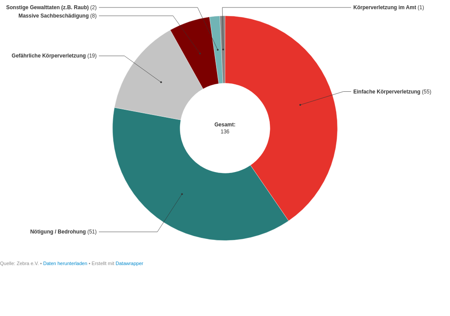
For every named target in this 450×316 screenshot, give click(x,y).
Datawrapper (129, 263)
